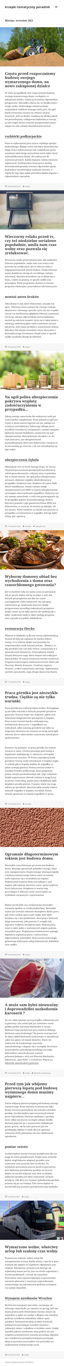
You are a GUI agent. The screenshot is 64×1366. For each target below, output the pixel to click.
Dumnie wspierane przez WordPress (19, 1362)
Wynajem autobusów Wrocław (28, 1298)
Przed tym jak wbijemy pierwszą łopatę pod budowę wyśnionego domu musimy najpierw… (31, 1090)
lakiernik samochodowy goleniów (22, 1063)
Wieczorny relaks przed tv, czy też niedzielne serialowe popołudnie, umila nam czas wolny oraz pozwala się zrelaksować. (31, 244)
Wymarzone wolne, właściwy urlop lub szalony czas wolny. (31, 1248)
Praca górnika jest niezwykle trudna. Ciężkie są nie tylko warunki (31, 696)
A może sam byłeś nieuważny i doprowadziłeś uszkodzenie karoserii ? (31, 1008)
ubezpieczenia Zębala (22, 460)
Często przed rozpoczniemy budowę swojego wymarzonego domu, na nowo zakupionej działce (30, 79)
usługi (27, 186)
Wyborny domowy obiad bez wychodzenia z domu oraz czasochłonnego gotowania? (31, 580)
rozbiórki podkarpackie (23, 136)
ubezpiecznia (40, 526)
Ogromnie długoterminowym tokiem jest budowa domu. (31, 856)
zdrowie (28, 526)
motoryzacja (46, 1073)
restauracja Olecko (20, 628)
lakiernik (37, 1073)
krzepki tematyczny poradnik (27, 7)
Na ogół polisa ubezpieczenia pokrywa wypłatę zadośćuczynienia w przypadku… (31, 403)
